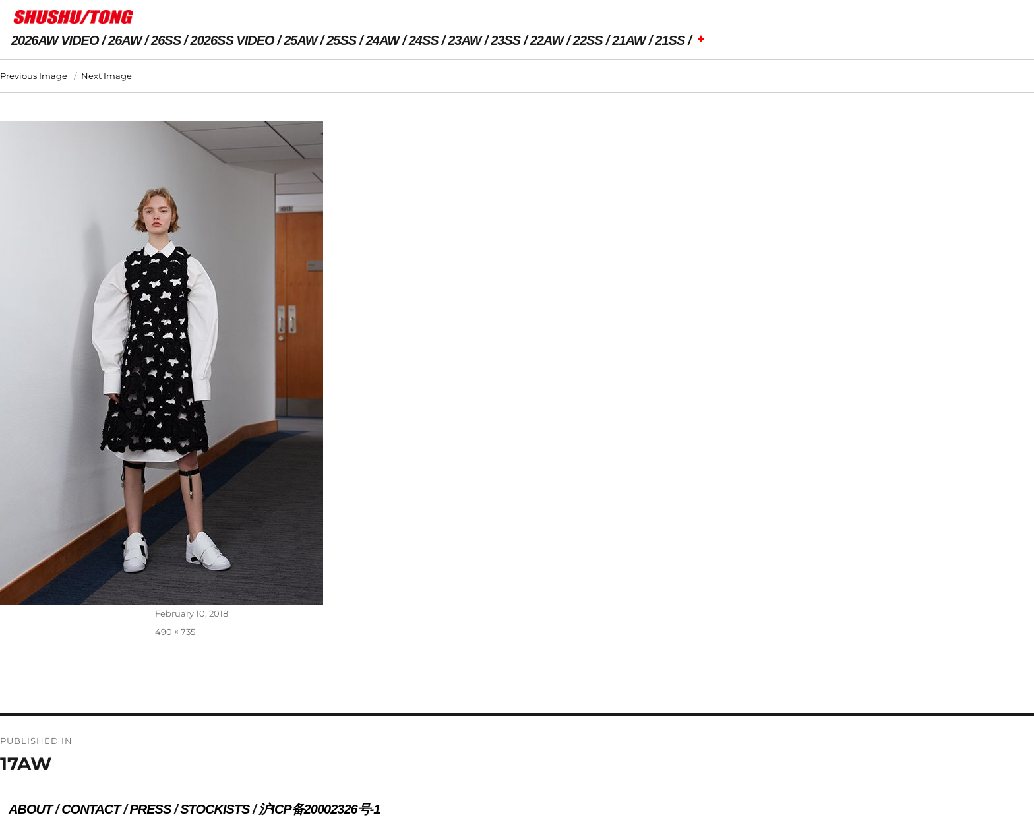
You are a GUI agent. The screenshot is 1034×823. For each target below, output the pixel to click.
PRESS (150, 809)
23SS (505, 40)
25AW (300, 40)
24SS (424, 40)
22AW (546, 40)
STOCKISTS (214, 809)
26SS (166, 40)
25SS (341, 40)
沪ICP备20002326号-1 (319, 809)
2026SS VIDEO (232, 40)
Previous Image (33, 76)
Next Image (106, 76)
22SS (588, 40)
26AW (124, 40)
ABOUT (30, 809)
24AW (382, 40)
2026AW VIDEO (55, 40)
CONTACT (90, 809)
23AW (464, 40)
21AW (628, 40)
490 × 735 (175, 631)
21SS (669, 40)
